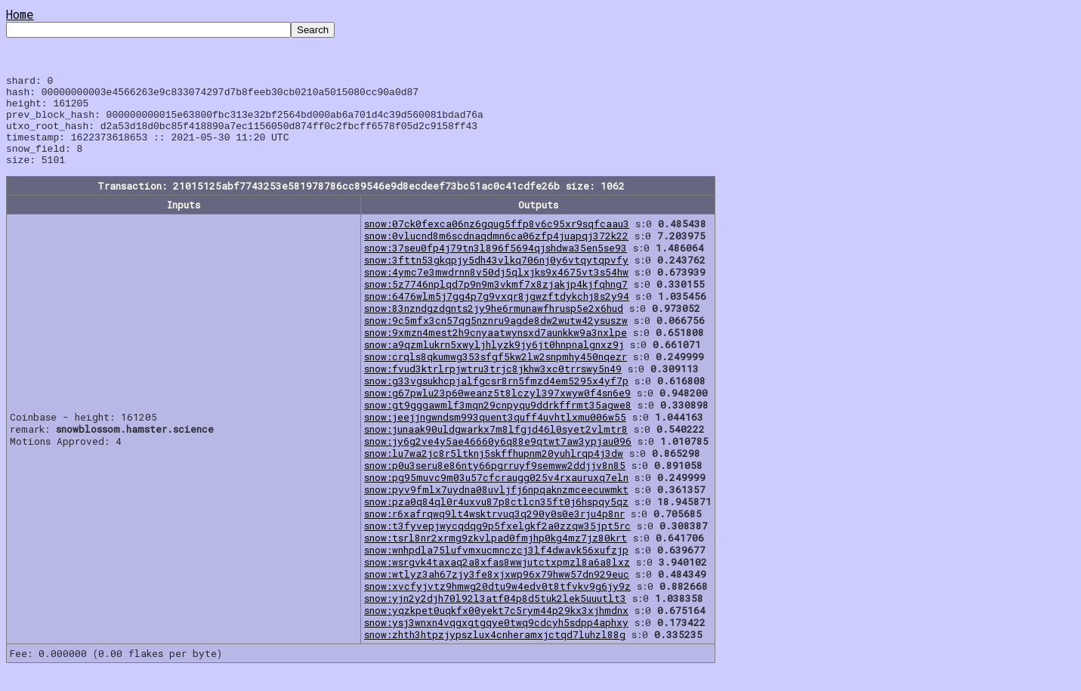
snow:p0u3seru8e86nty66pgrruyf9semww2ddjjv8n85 (494, 483)
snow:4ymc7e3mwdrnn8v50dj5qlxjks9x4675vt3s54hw (496, 290)
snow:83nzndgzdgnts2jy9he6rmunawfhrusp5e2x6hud (493, 326)
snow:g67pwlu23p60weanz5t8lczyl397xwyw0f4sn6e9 (497, 411)
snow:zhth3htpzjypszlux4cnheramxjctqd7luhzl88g (494, 652)
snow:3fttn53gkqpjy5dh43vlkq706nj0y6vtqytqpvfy (496, 278)
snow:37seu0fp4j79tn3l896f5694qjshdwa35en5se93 (495, 266)
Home (20, 14)
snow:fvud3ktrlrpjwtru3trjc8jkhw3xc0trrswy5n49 (493, 387)
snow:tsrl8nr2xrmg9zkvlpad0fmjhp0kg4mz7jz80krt (495, 556)
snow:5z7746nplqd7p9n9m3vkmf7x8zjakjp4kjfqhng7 (496, 302)
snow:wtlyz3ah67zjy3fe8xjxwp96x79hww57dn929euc (496, 592)
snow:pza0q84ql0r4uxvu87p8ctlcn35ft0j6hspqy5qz (496, 520)
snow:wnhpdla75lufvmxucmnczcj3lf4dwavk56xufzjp (496, 568)
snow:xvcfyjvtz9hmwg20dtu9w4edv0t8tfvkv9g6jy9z (497, 604)
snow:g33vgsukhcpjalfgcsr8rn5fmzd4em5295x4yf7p (496, 399)
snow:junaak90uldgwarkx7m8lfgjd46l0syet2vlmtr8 (496, 447)
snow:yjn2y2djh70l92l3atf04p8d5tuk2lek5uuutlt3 (495, 616)
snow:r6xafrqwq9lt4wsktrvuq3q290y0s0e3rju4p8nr (494, 532)
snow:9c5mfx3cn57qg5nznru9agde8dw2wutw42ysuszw (496, 338)
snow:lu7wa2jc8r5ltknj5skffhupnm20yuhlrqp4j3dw (493, 471)
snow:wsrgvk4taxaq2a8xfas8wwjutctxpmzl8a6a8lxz (497, 580)
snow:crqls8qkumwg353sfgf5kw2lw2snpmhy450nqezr (495, 375)
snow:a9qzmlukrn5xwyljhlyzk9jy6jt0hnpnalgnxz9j (494, 362)
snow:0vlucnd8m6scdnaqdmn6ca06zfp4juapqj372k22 (496, 254)
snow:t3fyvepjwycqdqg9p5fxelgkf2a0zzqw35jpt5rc (497, 544)
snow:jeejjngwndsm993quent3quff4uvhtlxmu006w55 (495, 435)
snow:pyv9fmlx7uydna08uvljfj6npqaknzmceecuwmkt (496, 507)
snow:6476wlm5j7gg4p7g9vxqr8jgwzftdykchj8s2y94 (496, 314)
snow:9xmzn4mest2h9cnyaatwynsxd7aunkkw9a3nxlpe (495, 350)
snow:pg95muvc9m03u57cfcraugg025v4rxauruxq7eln (496, 495)
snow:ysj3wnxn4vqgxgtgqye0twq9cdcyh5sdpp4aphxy (496, 640)
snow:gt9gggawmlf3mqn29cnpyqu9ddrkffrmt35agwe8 (498, 423)
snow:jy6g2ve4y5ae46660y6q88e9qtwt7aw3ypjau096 (498, 459)
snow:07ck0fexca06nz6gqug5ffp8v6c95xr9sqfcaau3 (496, 242)
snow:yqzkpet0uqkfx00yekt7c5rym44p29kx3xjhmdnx (496, 628)
